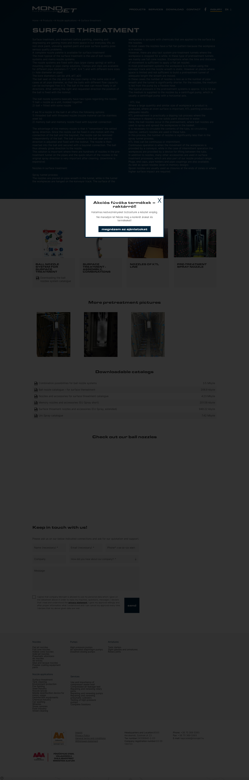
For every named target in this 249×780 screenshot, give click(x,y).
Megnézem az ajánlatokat (125, 229)
